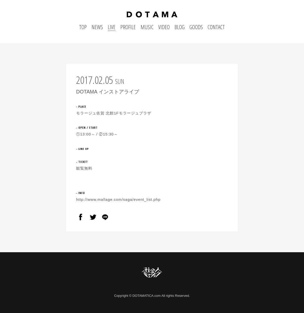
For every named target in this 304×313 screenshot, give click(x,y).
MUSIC (147, 27)
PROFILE (128, 27)
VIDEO (164, 27)
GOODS (196, 27)
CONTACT (216, 27)
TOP (83, 27)
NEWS (97, 27)
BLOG (180, 27)
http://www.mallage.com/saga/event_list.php (118, 199)
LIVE (112, 27)
